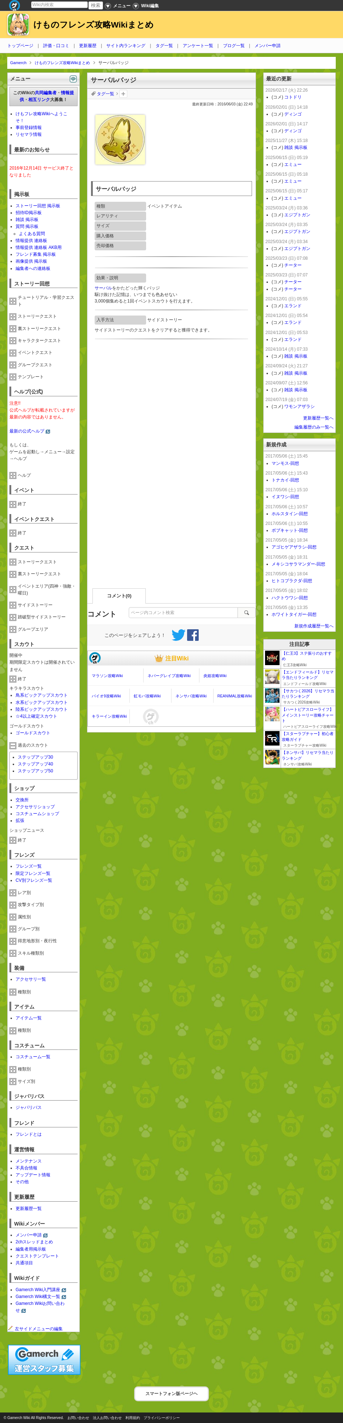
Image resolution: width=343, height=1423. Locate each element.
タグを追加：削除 (123, 94)
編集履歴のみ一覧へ (314, 427)
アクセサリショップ (35, 806)
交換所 (22, 799)
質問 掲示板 (27, 226)
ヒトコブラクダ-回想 (292, 580)
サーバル (103, 288)
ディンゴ (293, 114)
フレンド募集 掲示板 (36, 254)
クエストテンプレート (37, 1256)
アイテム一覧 (29, 1018)
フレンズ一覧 (29, 866)
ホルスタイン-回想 (290, 513)
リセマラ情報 (29, 134)
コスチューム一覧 (33, 1056)
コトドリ (293, 97)
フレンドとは (29, 1134)
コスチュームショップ (37, 813)
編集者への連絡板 (33, 268)
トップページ (20, 45)
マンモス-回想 (285, 463)
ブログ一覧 (234, 45)
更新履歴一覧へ (318, 418)
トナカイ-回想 (285, 480)
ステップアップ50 (35, 770)
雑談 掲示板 (27, 219)
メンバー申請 (268, 45)
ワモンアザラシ (299, 406)
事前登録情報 (29, 127)
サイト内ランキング (125, 45)
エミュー (293, 164)
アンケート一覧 (198, 45)
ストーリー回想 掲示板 (38, 205)
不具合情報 (26, 1167)
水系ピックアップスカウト (42, 702)
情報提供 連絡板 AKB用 (39, 247)
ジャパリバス (29, 1107)
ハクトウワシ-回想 (290, 597)
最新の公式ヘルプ (26, 431)
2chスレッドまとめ (34, 1241)
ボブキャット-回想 (290, 530)
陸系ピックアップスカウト (42, 709)
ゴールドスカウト (33, 732)
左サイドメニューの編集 (35, 1328)
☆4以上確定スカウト (36, 716)
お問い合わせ (78, 1418)
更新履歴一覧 (29, 1208)
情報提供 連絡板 (31, 240)
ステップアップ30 (35, 757)
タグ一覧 (164, 45)
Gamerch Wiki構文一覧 (38, 1296)
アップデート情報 (33, 1174)
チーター (293, 265)
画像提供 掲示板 (31, 261)
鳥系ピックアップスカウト (42, 695)
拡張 (20, 820)
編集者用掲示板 (31, 1249)
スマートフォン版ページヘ (171, 1393)
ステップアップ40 (35, 764)
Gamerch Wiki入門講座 (38, 1289)
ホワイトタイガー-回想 (294, 614)
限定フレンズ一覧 (33, 873)
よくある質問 (32, 233)
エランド (293, 305)
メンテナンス (29, 1161)
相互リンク (39, 99)
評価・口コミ (56, 45)
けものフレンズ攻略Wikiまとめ (93, 24)
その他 (22, 1181)
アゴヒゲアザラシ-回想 (294, 547)
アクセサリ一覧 (31, 979)
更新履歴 (87, 45)
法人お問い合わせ (107, 1418)
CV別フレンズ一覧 (34, 880)
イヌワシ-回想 (285, 496)
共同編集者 (46, 92)
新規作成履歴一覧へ (314, 626)
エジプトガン (297, 214)
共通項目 (24, 1262)
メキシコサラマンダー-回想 (298, 564)
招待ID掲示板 (29, 212)
